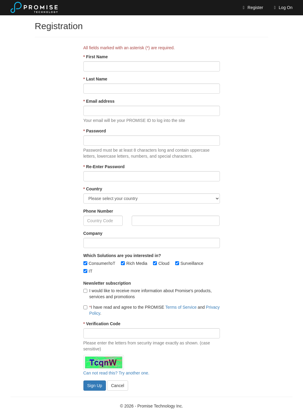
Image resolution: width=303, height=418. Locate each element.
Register (252, 7)
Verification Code (102, 323)
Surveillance (192, 263)
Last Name (95, 79)
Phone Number (98, 211)
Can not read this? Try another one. (116, 373)
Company (93, 233)
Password (94, 131)
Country (92, 188)
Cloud (164, 263)
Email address (99, 101)
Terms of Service (180, 307)
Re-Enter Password (104, 166)
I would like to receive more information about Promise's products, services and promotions (147, 293)
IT (90, 271)
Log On (282, 7)
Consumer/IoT (102, 263)
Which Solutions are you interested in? (122, 255)
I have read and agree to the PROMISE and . (151, 310)
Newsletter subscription (107, 283)
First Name (95, 56)
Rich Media (136, 263)
